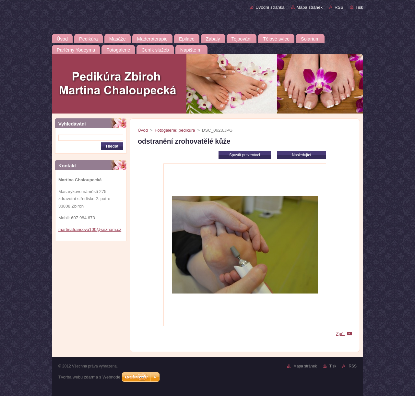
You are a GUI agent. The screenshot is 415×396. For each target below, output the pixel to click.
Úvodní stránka (269, 7)
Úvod (143, 130)
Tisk (359, 7)
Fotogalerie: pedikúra (175, 130)
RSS (339, 7)
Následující (301, 155)
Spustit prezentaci (244, 155)
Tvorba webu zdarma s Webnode (89, 377)
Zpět (340, 333)
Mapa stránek (310, 7)
